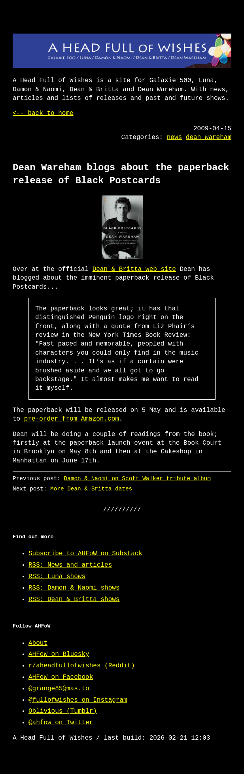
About (37, 643)
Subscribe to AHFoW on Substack (85, 553)
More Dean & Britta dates (91, 488)
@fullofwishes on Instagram (77, 700)
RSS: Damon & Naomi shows (73, 588)
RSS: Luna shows (56, 576)
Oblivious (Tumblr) (62, 711)
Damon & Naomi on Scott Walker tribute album (137, 478)
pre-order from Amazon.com (71, 419)
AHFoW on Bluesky (58, 654)
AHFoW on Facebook (60, 677)
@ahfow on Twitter (60, 722)
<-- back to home (43, 113)
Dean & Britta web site (134, 269)
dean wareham (208, 137)
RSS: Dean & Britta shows (73, 599)
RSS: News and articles (70, 565)
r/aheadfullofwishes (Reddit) (81, 665)
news (174, 137)
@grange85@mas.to (58, 688)
